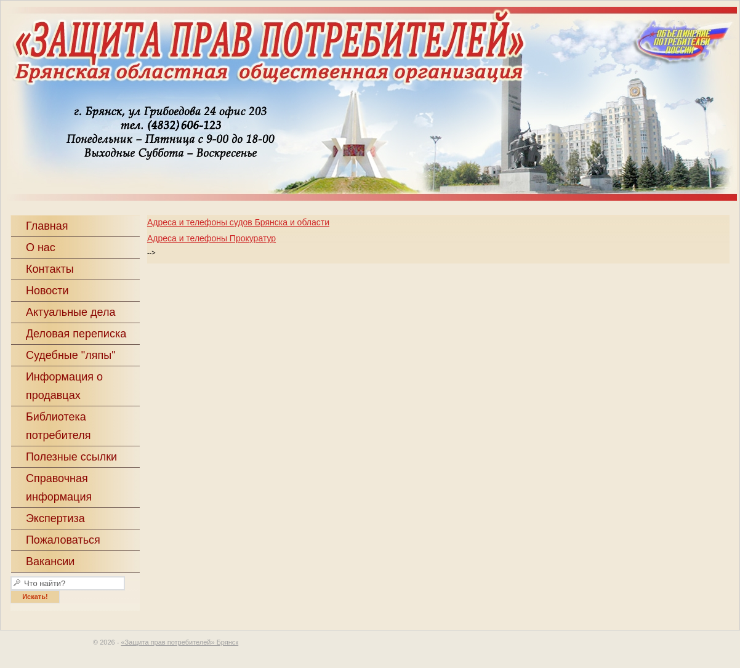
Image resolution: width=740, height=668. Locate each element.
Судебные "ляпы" (71, 355)
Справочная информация (59, 487)
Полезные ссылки (71, 457)
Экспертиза (55, 518)
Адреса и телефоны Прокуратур (211, 238)
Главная (47, 226)
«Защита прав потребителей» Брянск (179, 642)
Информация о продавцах (64, 386)
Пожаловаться (63, 540)
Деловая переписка (76, 334)
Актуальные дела (71, 312)
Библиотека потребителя (58, 426)
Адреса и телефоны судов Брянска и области (238, 222)
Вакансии (50, 561)
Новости (47, 290)
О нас (40, 247)
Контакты (50, 269)
